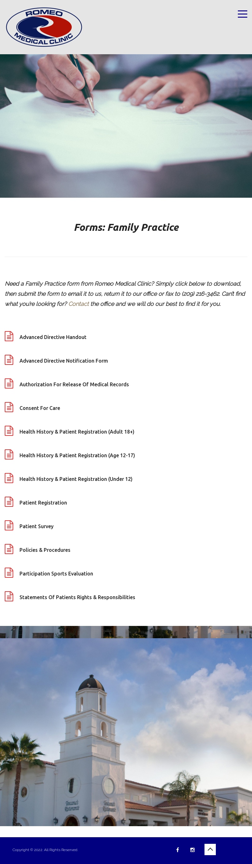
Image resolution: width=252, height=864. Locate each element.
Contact (78, 304)
